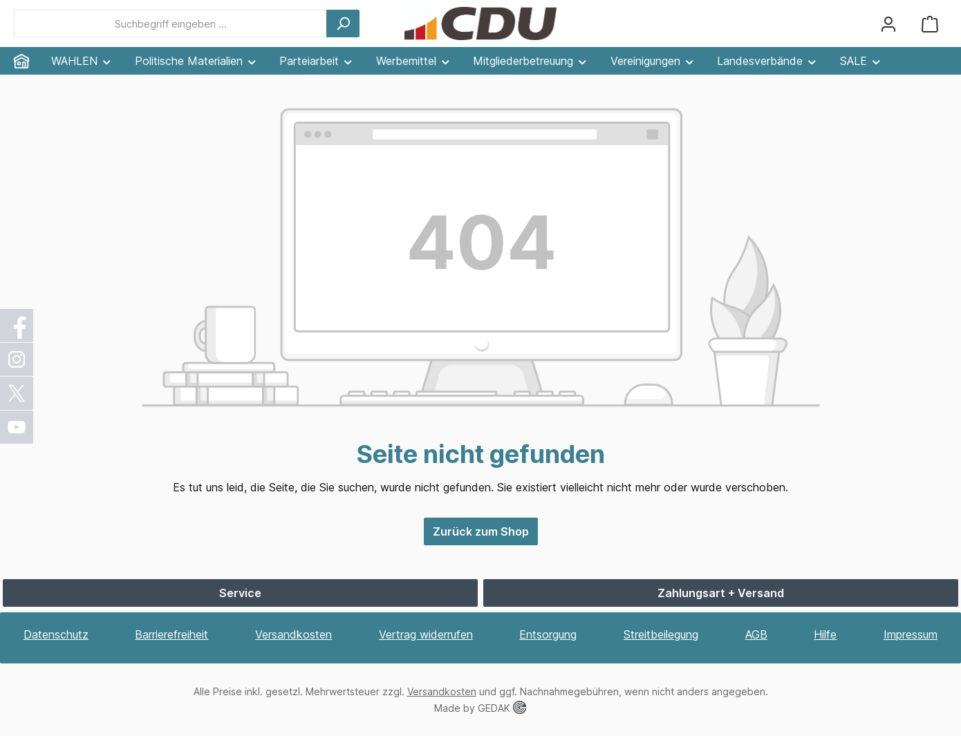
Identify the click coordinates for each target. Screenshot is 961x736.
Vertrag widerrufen (426, 634)
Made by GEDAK (480, 708)
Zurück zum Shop (481, 531)
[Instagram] (17, 359)
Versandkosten (293, 634)
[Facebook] (17, 325)
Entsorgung (548, 634)
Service (240, 593)
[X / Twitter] (17, 393)
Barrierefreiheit (171, 634)
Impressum (910, 634)
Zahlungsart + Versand (720, 593)
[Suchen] (343, 23)
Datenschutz (56, 634)
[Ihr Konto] (888, 24)
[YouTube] (17, 427)
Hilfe (825, 634)
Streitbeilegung (661, 634)
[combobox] (170, 23)
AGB (756, 634)
